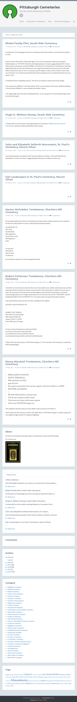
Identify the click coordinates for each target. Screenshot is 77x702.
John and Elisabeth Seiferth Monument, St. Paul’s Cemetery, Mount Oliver (37, 146)
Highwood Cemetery (14, 603)
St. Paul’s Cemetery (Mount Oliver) (35, 150)
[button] (74, 21)
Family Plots (15, 677)
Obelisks (43, 681)
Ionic (34, 677)
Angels (7, 674)
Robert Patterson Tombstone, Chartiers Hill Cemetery (33, 277)
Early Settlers (53, 674)
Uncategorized (12, 648)
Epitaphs (68, 674)
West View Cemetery (14, 657)
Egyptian (63, 674)
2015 (9, 572)
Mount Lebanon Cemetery (16, 614)
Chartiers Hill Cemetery (29, 216)
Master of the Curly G (54, 677)
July (9, 560)
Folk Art (21, 677)
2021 (9, 565)
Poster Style (56, 681)
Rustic (23, 683)
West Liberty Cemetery (15, 655)
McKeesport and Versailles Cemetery (20, 610)
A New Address (12, 480)
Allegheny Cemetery (14, 587)
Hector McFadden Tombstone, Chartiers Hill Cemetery (33, 211)
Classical (27, 674)
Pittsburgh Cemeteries (39, 7)
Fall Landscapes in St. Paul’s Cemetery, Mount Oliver (35, 178)
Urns (65, 683)
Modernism (31, 681)
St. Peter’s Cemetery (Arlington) (18, 644)
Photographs (50, 680)
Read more (10, 486)
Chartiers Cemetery (14, 598)
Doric (44, 674)
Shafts (34, 683)
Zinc (12, 686)
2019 (9, 569)
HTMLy (52, 698)
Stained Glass (55, 683)
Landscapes (39, 677)
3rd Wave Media (42, 700)
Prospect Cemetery (14, 623)
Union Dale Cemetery (14, 653)
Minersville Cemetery (14, 612)
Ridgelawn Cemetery (14, 626)
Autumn (17, 674)
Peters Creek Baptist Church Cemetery (20, 621)
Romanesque (11, 683)
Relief (62, 681)
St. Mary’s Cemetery (14, 637)
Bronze (21, 674)
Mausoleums (19, 680)
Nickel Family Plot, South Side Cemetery (31, 43)
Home (21, 21)
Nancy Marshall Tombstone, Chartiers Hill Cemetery (32, 363)
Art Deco (12, 674)
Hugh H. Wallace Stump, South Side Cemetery (35, 114)
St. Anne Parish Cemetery (43, 683)
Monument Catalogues (62, 21)
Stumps (62, 683)
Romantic (18, 683)
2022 (9, 562)
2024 (9, 557)
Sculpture (28, 683)
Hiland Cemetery (13, 605)
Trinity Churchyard (13, 646)
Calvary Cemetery (13, 596)
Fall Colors (8, 677)
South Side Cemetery (30, 47)
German (26, 677)
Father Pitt (42, 47)
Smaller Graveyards (14, 617)
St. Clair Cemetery (13, 635)
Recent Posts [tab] (11, 475)
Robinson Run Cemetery (15, 628)
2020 (9, 567)
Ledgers (46, 677)
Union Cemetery (13, 651)
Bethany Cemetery (13, 589)
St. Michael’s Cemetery (15, 639)
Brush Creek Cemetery (15, 594)
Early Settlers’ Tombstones (36, 21)
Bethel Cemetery (13, 591)
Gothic (31, 677)
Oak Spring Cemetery (14, 619)
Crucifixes (39, 674)
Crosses (34, 674)
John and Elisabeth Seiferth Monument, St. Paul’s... (27, 512)
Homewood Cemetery (15, 607)
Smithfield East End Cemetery (17, 630)
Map (49, 21)
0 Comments (56, 47)
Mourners (37, 680)
